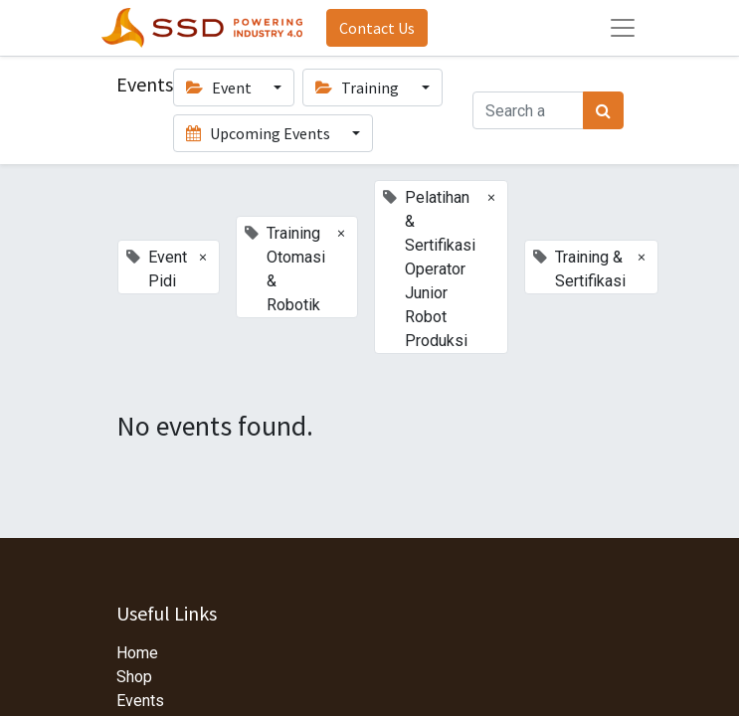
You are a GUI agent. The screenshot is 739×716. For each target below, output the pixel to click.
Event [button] (220, 87)
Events (140, 700)
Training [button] (358, 87)
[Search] (603, 110)
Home (137, 652)
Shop (134, 676)
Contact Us (377, 28)
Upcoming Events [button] (259, 133)
